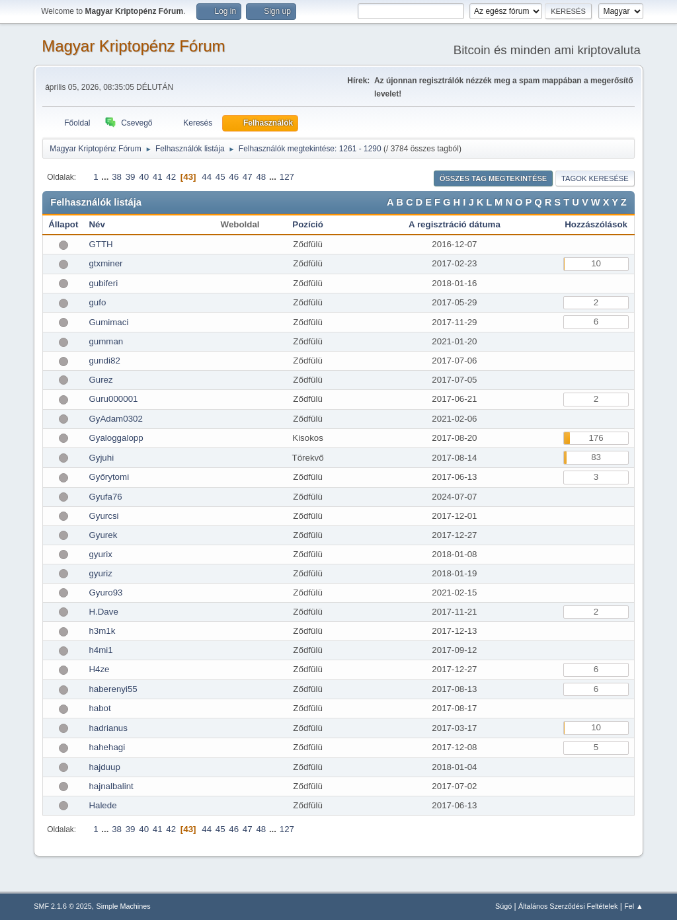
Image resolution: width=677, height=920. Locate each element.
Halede (102, 805)
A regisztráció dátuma (454, 224)
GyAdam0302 (116, 419)
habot (99, 708)
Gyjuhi (101, 458)
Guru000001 (113, 399)
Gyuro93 (105, 592)
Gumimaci (108, 322)
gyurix (100, 554)
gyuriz (100, 573)
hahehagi (107, 747)
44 (207, 177)
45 (220, 177)
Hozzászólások (596, 224)
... (106, 177)
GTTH (100, 244)
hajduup (104, 767)
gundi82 (104, 360)
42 (171, 177)
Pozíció (307, 224)
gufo (97, 302)
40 (144, 177)
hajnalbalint (111, 786)
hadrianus (108, 728)
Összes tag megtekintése (493, 178)
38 (117, 177)
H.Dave (103, 612)
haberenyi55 (113, 689)
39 (131, 177)
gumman (106, 341)
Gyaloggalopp (116, 438)
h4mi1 (100, 650)
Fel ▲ (633, 906)
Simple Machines (124, 906)
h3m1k (102, 631)
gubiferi (103, 283)
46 (234, 177)
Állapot (63, 224)
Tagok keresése (595, 178)
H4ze (99, 669)
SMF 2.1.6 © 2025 (63, 906)
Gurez (100, 380)
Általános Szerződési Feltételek (567, 906)
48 (261, 177)
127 (287, 177)
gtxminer (105, 263)
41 (158, 177)
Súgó (503, 906)
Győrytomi (109, 477)
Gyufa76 (105, 497)
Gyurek (103, 535)
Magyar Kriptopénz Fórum (133, 46)
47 (248, 177)
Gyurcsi (103, 516)
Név (96, 224)
